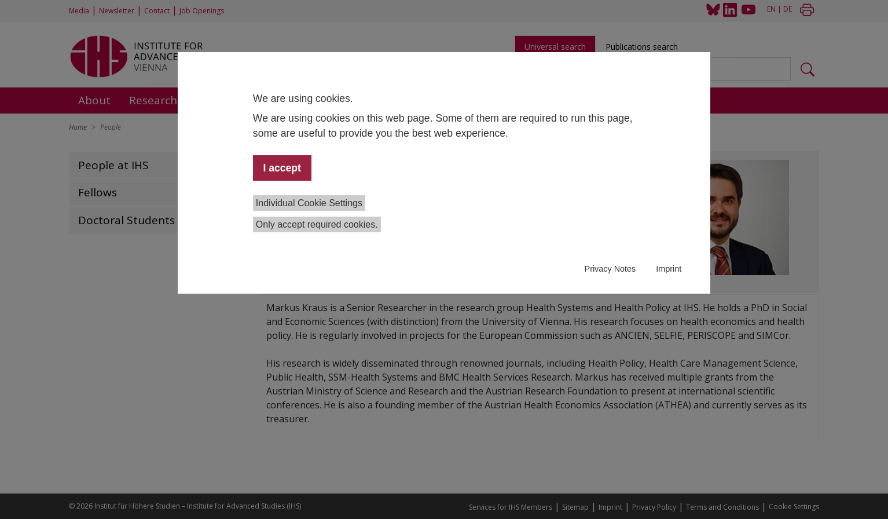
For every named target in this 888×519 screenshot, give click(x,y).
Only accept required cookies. (317, 224)
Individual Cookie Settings (309, 203)
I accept (282, 168)
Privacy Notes (610, 268)
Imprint (668, 268)
